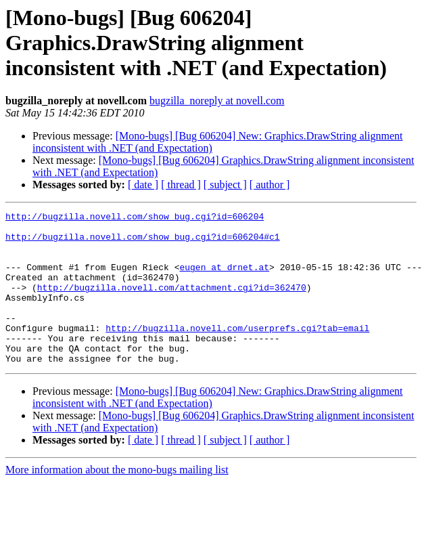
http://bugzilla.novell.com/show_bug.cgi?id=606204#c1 (142, 242)
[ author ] (270, 184)
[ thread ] (181, 184)
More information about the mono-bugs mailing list (117, 500)
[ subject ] (225, 184)
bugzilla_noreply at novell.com (217, 100)
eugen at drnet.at (224, 279)
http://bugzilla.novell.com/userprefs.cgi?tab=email (237, 352)
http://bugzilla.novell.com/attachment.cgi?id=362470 (171, 303)
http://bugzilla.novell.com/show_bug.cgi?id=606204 (134, 218)
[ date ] (143, 184)
